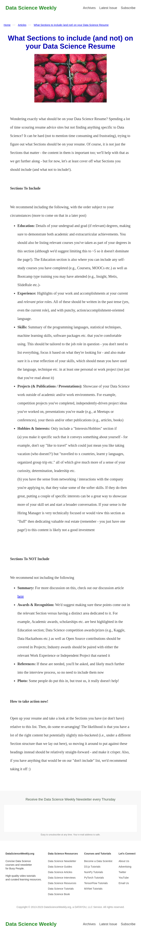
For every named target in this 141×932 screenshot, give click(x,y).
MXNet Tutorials (93, 888)
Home (7, 25)
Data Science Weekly (31, 8)
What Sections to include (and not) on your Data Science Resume (71, 25)
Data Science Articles (60, 872)
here (20, 596)
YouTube (124, 877)
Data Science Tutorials (61, 888)
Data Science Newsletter (62, 861)
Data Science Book (59, 894)
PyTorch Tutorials (94, 877)
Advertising (125, 866)
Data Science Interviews (61, 877)
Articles (22, 25)
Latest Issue (108, 8)
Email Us (124, 883)
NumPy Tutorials (93, 872)
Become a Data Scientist (98, 861)
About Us (124, 861)
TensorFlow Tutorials (96, 883)
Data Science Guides (60, 866)
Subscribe (128, 8)
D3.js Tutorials (92, 866)
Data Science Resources (62, 883)
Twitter (122, 872)
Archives (89, 8)
